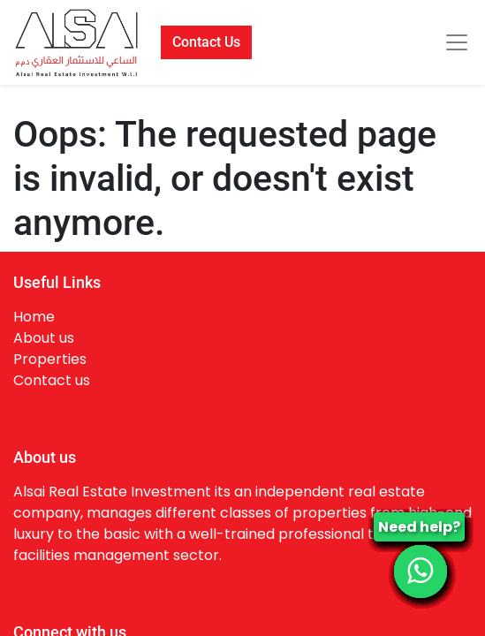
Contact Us (206, 42)
